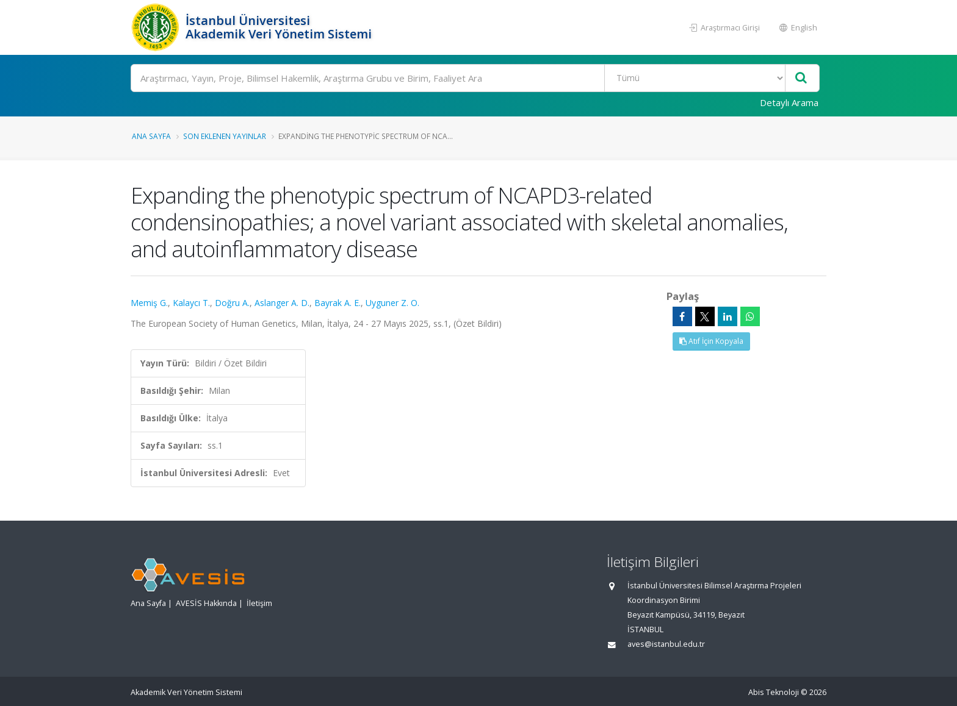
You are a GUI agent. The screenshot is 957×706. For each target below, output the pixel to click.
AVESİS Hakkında (206, 603)
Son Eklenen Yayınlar (224, 136)
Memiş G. (149, 302)
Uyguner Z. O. (392, 302)
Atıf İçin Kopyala (711, 341)
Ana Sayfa (151, 136)
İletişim (259, 603)
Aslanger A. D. (282, 302)
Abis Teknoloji (773, 692)
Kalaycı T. (191, 302)
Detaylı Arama (789, 102)
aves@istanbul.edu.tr (666, 644)
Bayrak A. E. (337, 302)
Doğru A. (232, 302)
